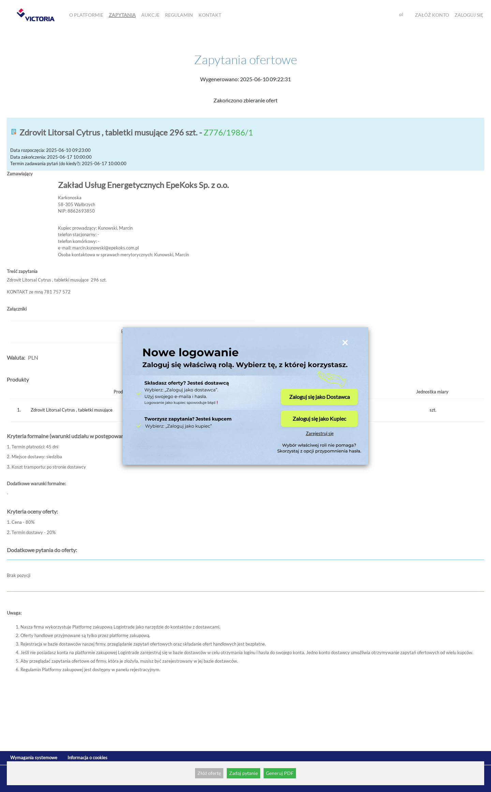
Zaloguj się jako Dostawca (319, 396)
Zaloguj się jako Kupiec (319, 418)
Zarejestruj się (320, 433)
